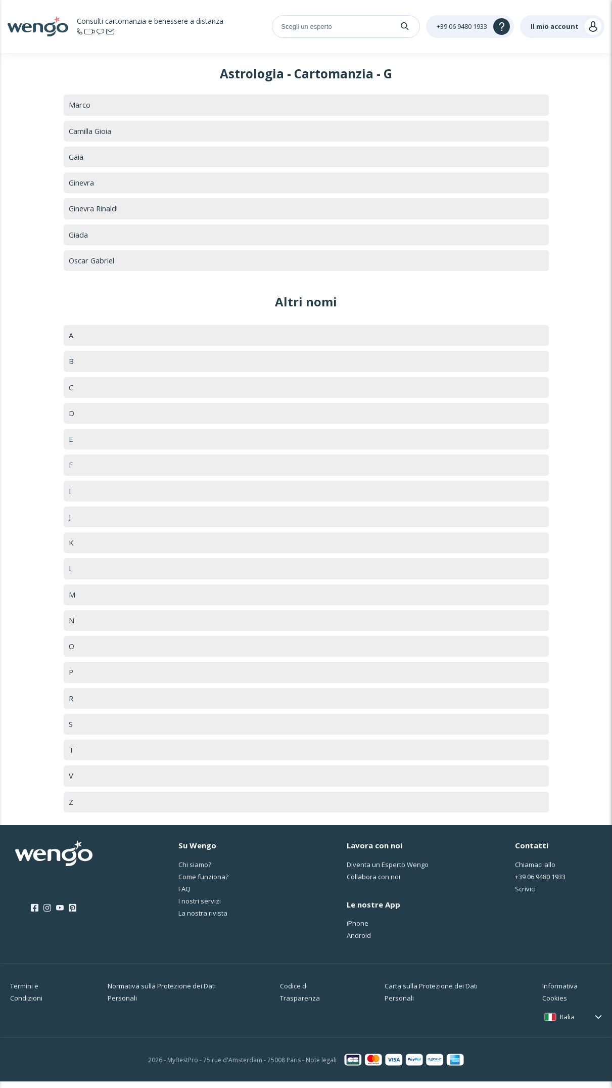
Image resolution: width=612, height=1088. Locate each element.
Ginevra (82, 183)
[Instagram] (47, 914)
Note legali (321, 1066)
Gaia (76, 157)
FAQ (184, 895)
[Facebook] (34, 914)
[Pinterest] (72, 914)
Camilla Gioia (90, 131)
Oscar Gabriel (92, 262)
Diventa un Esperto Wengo (388, 871)
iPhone (357, 929)
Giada (78, 236)
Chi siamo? (194, 871)
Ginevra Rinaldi (94, 209)
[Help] (470, 26)
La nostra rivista (202, 919)
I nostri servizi (199, 907)
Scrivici (525, 895)
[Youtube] (60, 914)
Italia (567, 1023)
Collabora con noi (373, 883)
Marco (79, 105)
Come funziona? (203, 883)
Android (359, 941)
